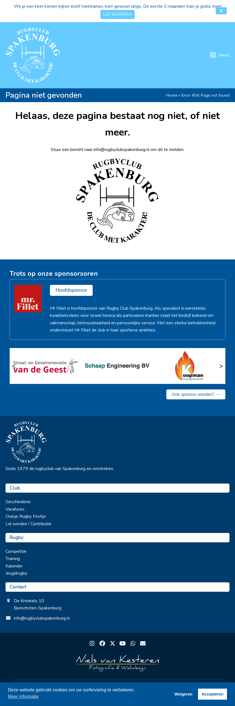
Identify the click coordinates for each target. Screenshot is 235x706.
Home (171, 95)
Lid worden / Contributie (28, 524)
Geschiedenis (18, 502)
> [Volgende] (221, 366)
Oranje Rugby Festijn (26, 516)
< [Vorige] (14, 366)
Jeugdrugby (16, 573)
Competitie (16, 551)
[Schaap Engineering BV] (118, 366)
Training (13, 559)
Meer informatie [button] (23, 696)
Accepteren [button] (212, 694)
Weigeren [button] (184, 694)
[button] (221, 10)
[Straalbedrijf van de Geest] (46, 366)
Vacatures (15, 509)
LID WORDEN (117, 14)
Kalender (14, 566)
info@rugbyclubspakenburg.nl (42, 618)
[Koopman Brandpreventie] (189, 366)
